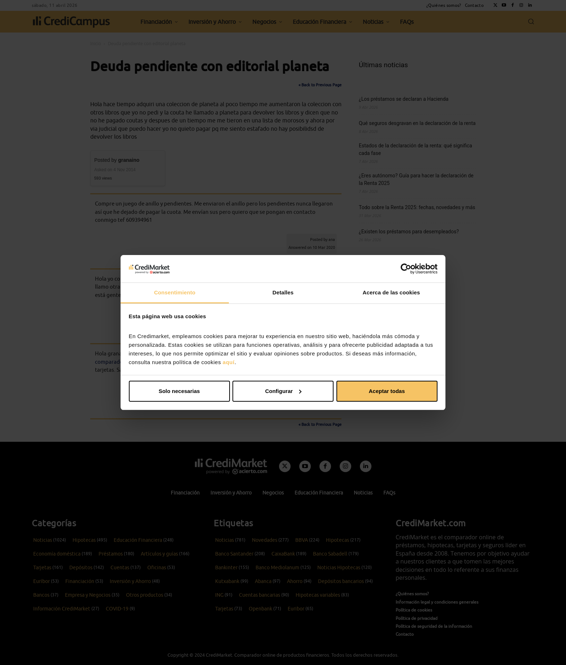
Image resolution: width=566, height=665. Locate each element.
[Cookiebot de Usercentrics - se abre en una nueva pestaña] (405, 268)
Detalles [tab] (283, 292)
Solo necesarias (179, 391)
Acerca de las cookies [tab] (391, 292)
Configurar (283, 391)
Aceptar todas (387, 391)
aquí (229, 362)
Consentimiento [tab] (175, 292)
